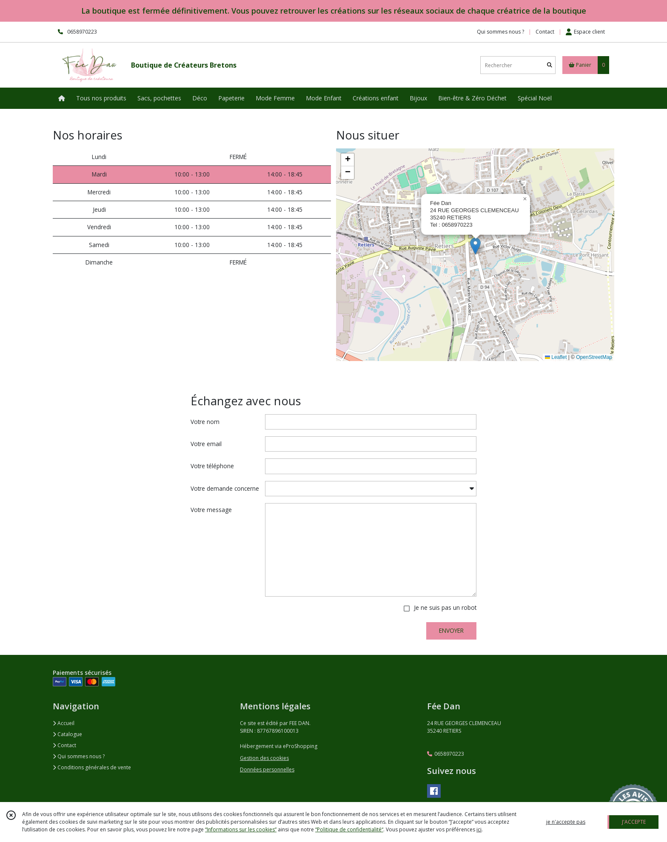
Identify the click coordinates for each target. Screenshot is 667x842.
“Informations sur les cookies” (240, 829)
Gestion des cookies (264, 758)
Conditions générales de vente (92, 767)
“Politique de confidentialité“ (349, 829)
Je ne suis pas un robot (445, 607)
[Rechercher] (549, 65)
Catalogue (67, 734)
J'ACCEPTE (634, 821)
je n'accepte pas (565, 821)
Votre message (211, 510)
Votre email (206, 444)
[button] (475, 246)
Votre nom (205, 422)
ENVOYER (451, 630)
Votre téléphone (212, 466)
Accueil (63, 723)
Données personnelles (267, 769)
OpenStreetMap (594, 357)
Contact (545, 31)
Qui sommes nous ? (79, 756)
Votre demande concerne (225, 488)
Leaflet (556, 357)
